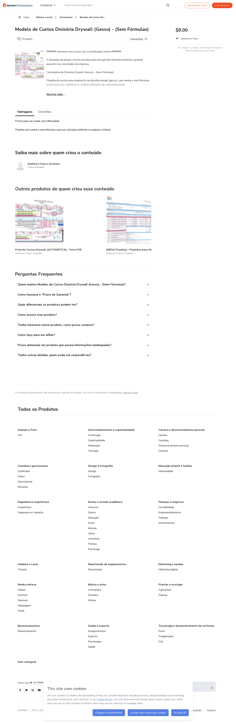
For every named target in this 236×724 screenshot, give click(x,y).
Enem (91, 526)
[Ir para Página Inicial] (19, 5)
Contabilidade (166, 510)
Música (92, 603)
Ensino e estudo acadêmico (105, 505)
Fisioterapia (94, 644)
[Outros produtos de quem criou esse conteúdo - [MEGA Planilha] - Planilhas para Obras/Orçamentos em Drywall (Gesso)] (72, 224)
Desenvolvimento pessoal (173, 448)
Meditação (94, 448)
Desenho (93, 598)
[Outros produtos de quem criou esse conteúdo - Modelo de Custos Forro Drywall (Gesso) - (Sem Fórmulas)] (150, 224)
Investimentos (166, 526)
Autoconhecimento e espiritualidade (111, 432)
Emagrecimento (97, 634)
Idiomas (92, 531)
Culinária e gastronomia (33, 469)
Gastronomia (25, 484)
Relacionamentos (29, 628)
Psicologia (94, 552)
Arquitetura (24, 510)
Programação (166, 639)
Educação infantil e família (175, 469)
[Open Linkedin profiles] (35, 693)
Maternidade (165, 474)
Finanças (163, 520)
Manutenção (95, 572)
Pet (20, 438)
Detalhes (45, 113)
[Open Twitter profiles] (27, 693)
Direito (92, 515)
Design (92, 474)
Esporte (92, 639)
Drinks (21, 479)
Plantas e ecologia (170, 587)
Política (92, 547)
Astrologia (94, 438)
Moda (21, 613)
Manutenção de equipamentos (107, 567)
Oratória (163, 453)
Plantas (162, 598)
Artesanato (94, 592)
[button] (79, 281)
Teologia (93, 453)
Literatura (93, 541)
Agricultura (164, 592)
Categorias (47, 5)
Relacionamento (27, 634)
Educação (93, 520)
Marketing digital (168, 572)
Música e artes (97, 587)
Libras (91, 536)
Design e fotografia (100, 469)
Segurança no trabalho (30, 515)
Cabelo (22, 592)
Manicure (23, 603)
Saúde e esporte (98, 628)
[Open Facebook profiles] (20, 693)
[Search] (168, 5)
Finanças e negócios (171, 505)
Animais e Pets (27, 432)
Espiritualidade (96, 443)
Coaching (163, 443)
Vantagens (24, 113)
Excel (161, 634)
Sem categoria (27, 664)
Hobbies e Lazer (28, 567)
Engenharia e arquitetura (33, 505)
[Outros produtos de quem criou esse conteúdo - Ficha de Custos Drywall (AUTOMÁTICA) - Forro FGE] (33, 224)
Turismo (22, 572)
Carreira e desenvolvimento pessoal (181, 432)
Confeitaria (24, 474)
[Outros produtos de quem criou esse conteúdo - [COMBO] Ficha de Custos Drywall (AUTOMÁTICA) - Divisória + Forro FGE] (111, 224)
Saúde (91, 649)
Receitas (23, 490)
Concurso (93, 510)
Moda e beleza (27, 587)
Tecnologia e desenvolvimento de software (186, 628)
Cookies (211, 714)
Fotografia (94, 479)
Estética (22, 598)
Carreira (162, 438)
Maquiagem (24, 608)
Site (160, 644)
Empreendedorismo (169, 515)
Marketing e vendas (170, 567)
